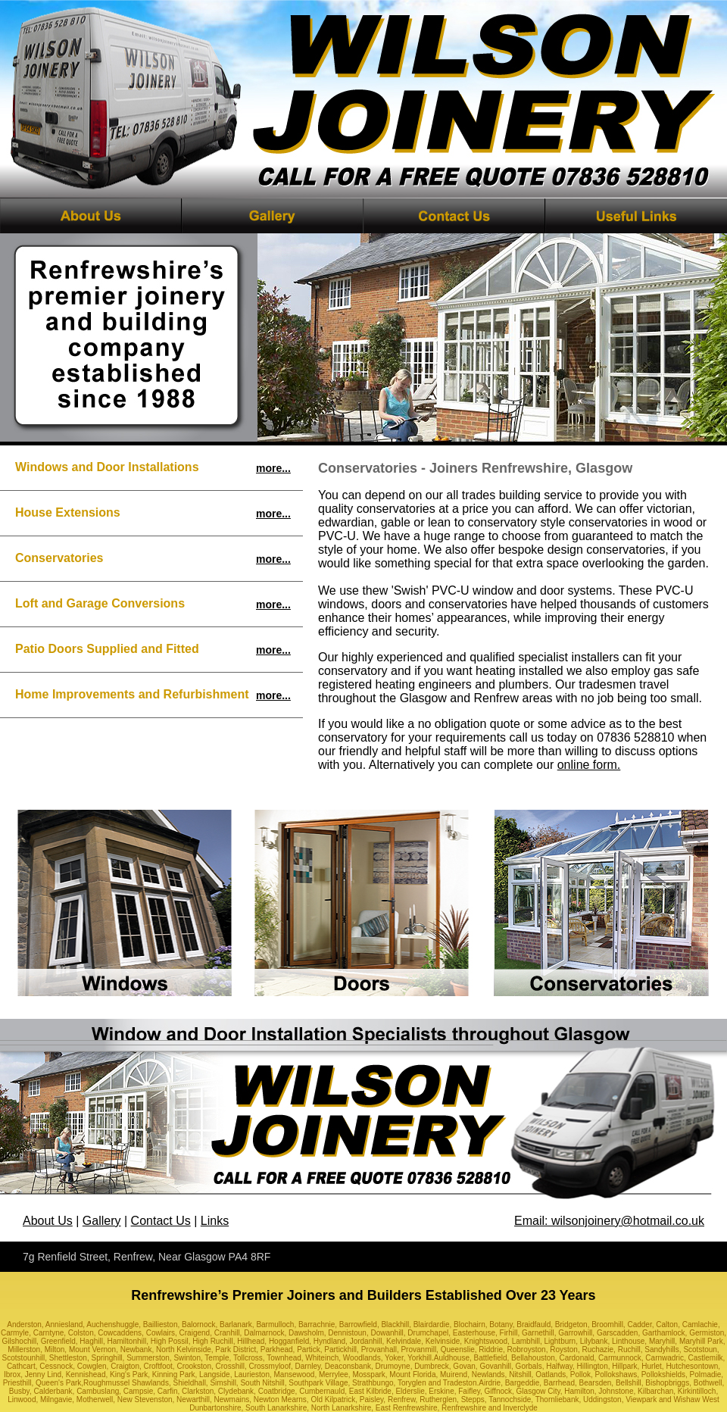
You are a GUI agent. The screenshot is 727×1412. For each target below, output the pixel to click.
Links (215, 1220)
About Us (48, 1220)
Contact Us (161, 1220)
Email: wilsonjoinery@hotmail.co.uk (609, 1220)
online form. (589, 764)
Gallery (102, 1220)
